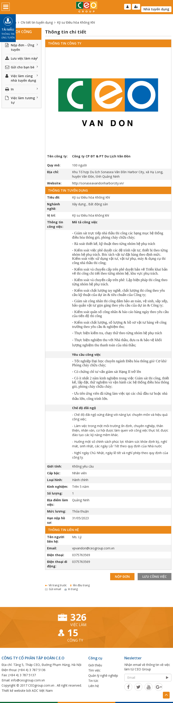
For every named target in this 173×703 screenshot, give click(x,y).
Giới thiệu (95, 665)
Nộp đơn (122, 576)
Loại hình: (54, 480)
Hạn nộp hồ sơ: (56, 520)
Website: (54, 183)
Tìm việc (94, 670)
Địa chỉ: (53, 172)
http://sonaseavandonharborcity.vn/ (98, 183)
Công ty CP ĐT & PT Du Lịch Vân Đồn (101, 156)
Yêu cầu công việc (86, 354)
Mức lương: (56, 511)
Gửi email (53, 589)
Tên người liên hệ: (55, 539)
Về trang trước (56, 585)
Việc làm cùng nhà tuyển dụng (21, 78)
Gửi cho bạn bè (21, 67)
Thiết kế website (13, 690)
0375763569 (81, 555)
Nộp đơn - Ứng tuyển (21, 47)
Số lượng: (55, 493)
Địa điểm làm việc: (57, 502)
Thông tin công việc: (55, 224)
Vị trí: (51, 215)
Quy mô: (53, 165)
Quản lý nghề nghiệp (103, 675)
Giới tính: (54, 466)
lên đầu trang (80, 585)
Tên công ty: (57, 156)
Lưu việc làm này (21, 58)
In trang (71, 589)
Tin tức (93, 680)
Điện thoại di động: (57, 564)
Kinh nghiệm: (57, 486)
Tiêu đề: (53, 197)
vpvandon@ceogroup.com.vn (93, 548)
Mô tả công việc (85, 222)
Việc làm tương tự (21, 100)
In (21, 89)
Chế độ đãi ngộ (84, 408)
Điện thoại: (55, 555)
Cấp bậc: (53, 473)
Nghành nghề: (53, 206)
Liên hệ (93, 686)
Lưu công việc (154, 576)
